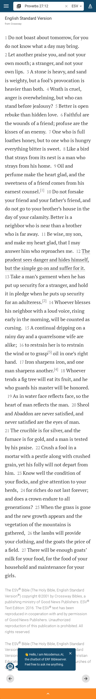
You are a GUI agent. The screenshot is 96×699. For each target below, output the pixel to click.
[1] (42, 190)
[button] (6, 6)
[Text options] (90, 6)
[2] (44, 300)
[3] (50, 352)
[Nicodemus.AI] (10, 667)
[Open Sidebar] (48, 693)
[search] (44, 6)
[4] (56, 369)
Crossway (16, 23)
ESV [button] (77, 6)
